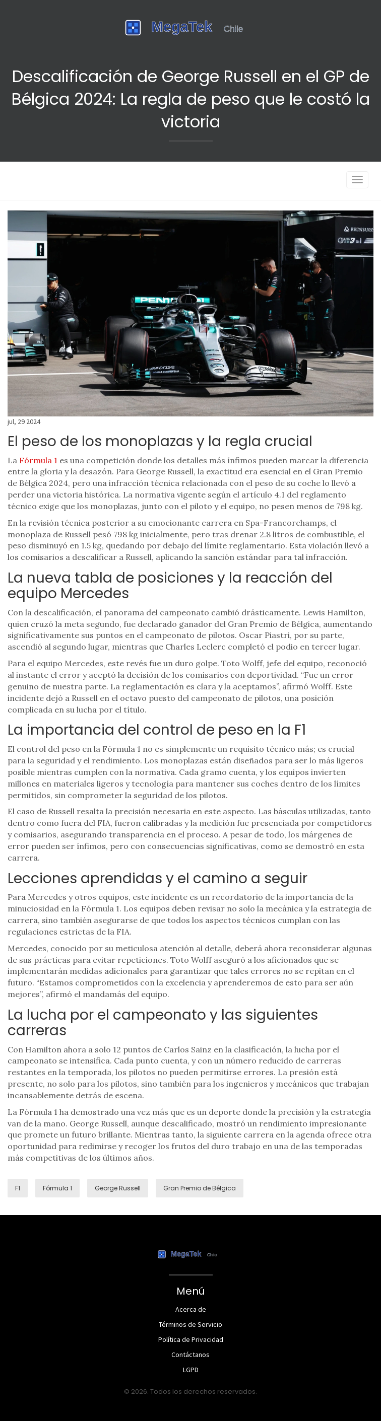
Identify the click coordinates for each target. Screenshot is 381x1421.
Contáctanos (190, 1354)
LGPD (191, 1369)
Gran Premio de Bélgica (199, 1188)
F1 (17, 1188)
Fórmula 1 (38, 460)
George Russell (118, 1188)
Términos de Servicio (190, 1324)
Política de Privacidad (190, 1339)
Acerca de (190, 1309)
